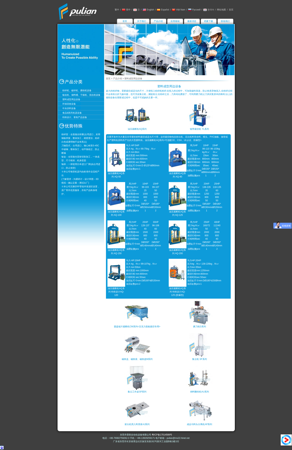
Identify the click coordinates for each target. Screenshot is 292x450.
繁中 (117, 9)
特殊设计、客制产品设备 (74, 117)
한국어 (208, 9)
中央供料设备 (69, 108)
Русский (194, 9)
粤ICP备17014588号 (162, 434)
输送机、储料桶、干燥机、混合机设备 (81, 95)
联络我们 (225, 21)
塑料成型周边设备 (71, 99)
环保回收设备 (69, 104)
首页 (231, 9)
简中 (126, 9)
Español (163, 9)
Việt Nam (178, 9)
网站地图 (221, 9)
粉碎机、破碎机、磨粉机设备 (76, 90)
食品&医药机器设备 (72, 113)
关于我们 (141, 21)
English (148, 9)
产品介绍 (158, 21)
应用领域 (175, 21)
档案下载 (208, 21)
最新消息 (191, 21)
